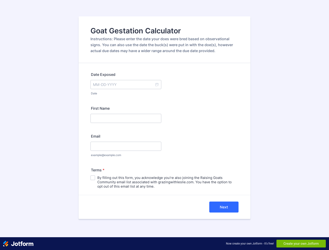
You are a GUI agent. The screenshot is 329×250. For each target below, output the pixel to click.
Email (95, 136)
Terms (97, 170)
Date (94, 93)
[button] (156, 84)
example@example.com (106, 155)
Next (224, 207)
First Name (100, 108)
